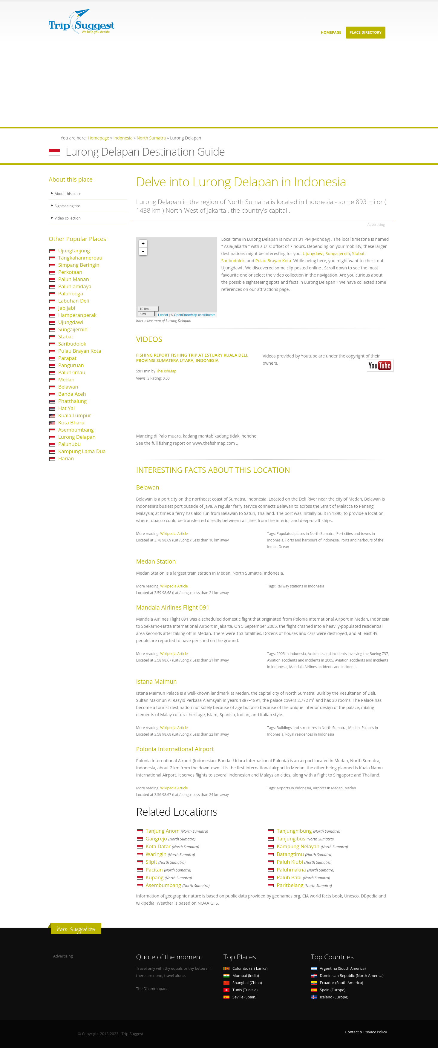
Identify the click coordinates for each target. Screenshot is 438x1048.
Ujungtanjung (74, 250)
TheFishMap (166, 371)
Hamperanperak (77, 315)
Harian (66, 458)
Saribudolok (72, 343)
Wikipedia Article (174, 533)
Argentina (338, 968)
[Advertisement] (179, 85)
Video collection (68, 217)
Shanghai (242, 982)
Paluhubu (69, 444)
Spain (328, 989)
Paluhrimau (71, 372)
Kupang (169, 877)
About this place (69, 193)
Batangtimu (304, 854)
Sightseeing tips (68, 205)
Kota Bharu (71, 422)
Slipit (166, 861)
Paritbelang (304, 885)
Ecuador (337, 982)
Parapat (67, 358)
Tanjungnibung (308, 830)
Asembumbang (76, 429)
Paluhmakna (305, 869)
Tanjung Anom (177, 830)
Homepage (331, 32)
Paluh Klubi (304, 861)
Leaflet (163, 315)
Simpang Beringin (78, 264)
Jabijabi (66, 307)
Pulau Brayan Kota (79, 350)
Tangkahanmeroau (80, 257)
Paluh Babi (303, 877)
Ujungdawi (70, 322)
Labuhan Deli (73, 300)
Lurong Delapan (77, 436)
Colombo (245, 968)
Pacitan (168, 869)
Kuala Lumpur (74, 415)
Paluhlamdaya (74, 286)
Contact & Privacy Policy (366, 1032)
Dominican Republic (347, 975)
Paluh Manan (73, 279)
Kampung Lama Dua (82, 451)
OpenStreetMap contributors (194, 315)
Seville (239, 997)
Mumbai (241, 975)
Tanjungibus (305, 838)
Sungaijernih (73, 329)
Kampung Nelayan (312, 846)
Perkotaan (70, 271)
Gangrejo (171, 838)
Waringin (170, 854)
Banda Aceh (72, 393)
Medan (66, 379)
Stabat (65, 336)
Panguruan (71, 365)
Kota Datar (172, 846)
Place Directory (366, 32)
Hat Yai (66, 408)
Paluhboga (70, 293)
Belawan (68, 386)
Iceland (329, 997)
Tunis (240, 989)
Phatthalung (72, 401)
